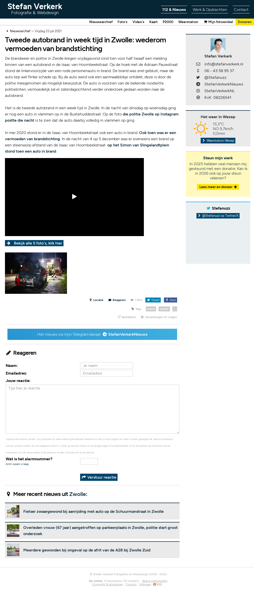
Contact (241, 9)
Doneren (245, 22)
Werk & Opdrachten (210, 9)
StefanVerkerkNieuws (127, 334)
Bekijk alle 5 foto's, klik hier (38, 243)
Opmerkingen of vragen (158, 317)
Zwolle (77, 494)
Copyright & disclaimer (107, 584)
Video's (138, 22)
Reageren (117, 300)
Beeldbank (126, 317)
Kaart (153, 22)
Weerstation (188, 22)
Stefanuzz (221, 208)
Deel (170, 300)
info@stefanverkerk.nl (223, 64)
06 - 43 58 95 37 (219, 71)
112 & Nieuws (174, 9)
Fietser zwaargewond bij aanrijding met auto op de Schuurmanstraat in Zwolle (93, 511)
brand (151, 309)
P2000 (168, 22)
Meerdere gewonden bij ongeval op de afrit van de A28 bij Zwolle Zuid (86, 550)
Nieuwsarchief (101, 22)
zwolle (164, 309)
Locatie (96, 300)
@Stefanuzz (215, 77)
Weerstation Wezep (218, 141)
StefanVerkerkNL (219, 91)
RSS (157, 584)
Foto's (122, 22)
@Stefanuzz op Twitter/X (218, 216)
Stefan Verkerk (34, 8)
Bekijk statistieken (154, 581)
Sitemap (145, 584)
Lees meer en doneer (218, 187)
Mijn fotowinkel (218, 22)
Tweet (153, 300)
